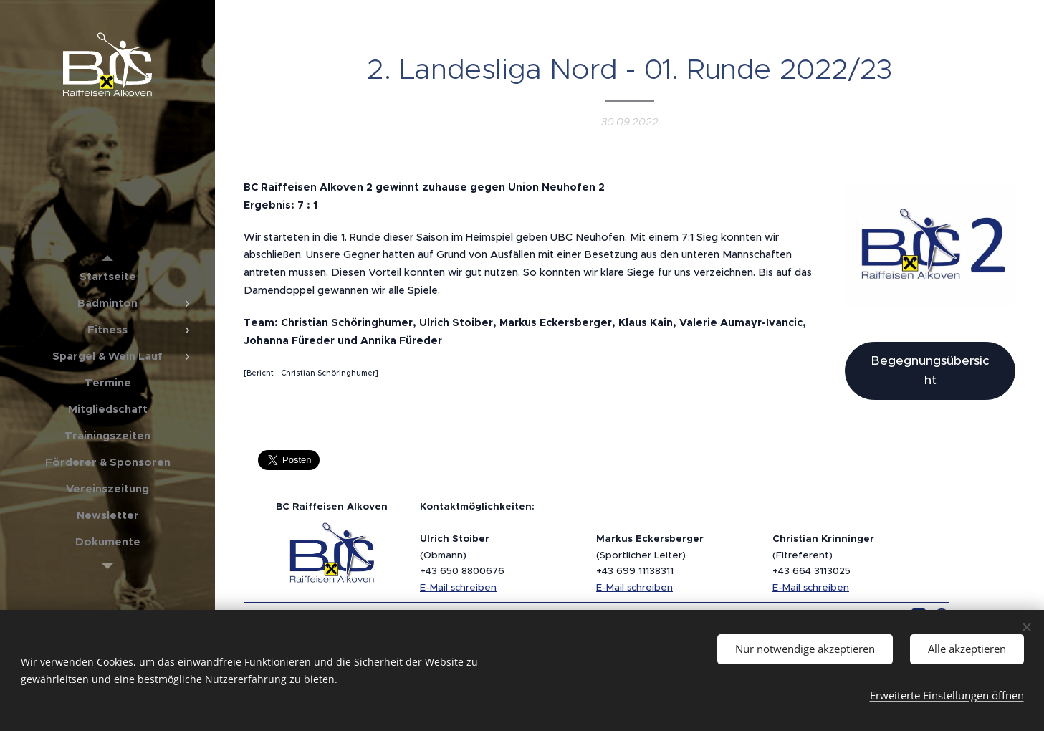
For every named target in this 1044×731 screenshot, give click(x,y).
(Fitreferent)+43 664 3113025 (823, 554)
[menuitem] (107, 276)
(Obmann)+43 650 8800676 (462, 554)
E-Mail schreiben (458, 587)
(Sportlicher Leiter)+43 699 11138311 (650, 554)
